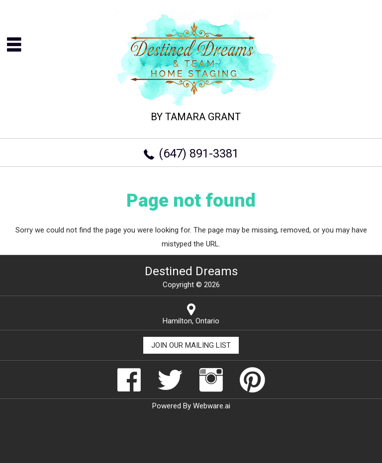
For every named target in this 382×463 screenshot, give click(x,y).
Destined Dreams (191, 271)
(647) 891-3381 (199, 153)
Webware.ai (211, 405)
